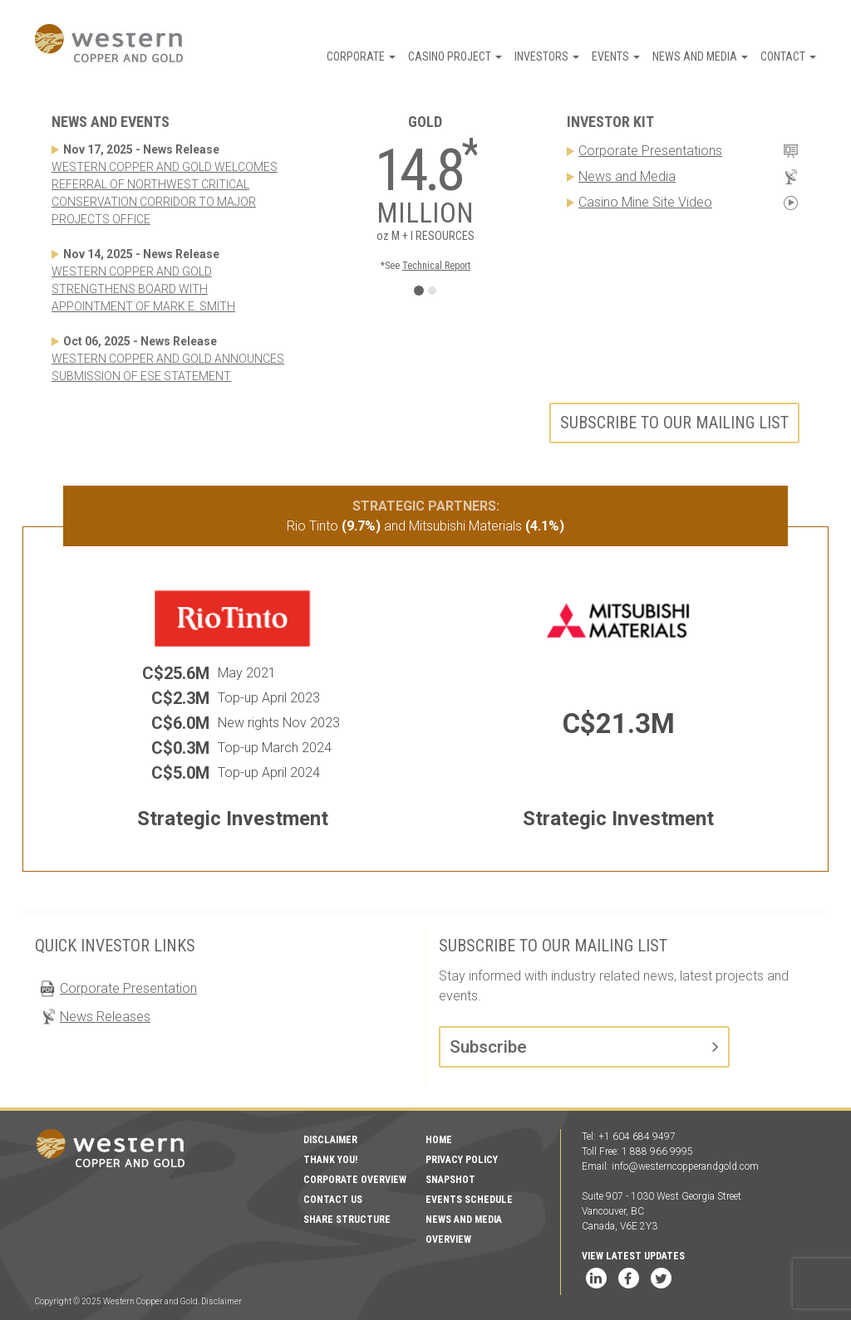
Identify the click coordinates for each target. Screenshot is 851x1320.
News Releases (105, 1016)
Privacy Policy (462, 1160)
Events (616, 56)
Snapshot (450, 1180)
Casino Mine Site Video (645, 202)
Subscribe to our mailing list (674, 423)
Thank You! (330, 1160)
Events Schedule (469, 1199)
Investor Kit (610, 121)
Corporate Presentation (128, 988)
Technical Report (436, 265)
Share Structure (347, 1219)
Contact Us (332, 1199)
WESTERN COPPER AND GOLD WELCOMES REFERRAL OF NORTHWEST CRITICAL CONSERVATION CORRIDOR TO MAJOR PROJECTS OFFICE (165, 193)
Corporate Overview (354, 1180)
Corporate (361, 56)
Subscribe (488, 1047)
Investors (546, 56)
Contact (788, 56)
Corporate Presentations (650, 151)
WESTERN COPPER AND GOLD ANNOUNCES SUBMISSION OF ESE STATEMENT (168, 367)
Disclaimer (330, 1140)
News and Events (111, 121)
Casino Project (455, 56)
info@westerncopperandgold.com (685, 1166)
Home (439, 1140)
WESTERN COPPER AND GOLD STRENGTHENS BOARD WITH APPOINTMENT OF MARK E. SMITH (143, 289)
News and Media (700, 56)
